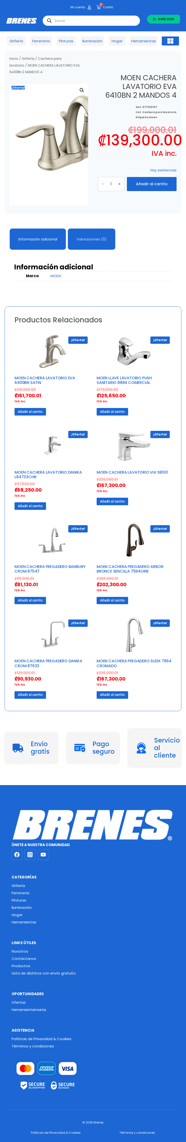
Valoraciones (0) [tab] (92, 239)
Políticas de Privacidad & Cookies (41, 1038)
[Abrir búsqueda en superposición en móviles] (91, 21)
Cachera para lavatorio (159, 107)
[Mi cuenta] (89, 7)
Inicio (13, 58)
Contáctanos (24, 958)
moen (153, 112)
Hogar (17, 914)
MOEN (55, 275)
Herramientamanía (29, 1009)
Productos (21, 965)
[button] (170, 41)
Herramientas (24, 922)
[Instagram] (30, 855)
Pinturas (19, 900)
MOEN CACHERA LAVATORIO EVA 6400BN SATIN (45, 380)
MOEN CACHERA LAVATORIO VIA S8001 (132, 472)
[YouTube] (43, 855)
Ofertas (19, 1002)
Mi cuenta (77, 7)
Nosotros (20, 951)
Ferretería (20, 892)
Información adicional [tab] (37, 239)
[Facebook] (17, 855)
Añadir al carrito (151, 184)
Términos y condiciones (33, 1046)
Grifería (28, 58)
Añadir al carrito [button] (30, 412)
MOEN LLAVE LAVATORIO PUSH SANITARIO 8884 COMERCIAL (124, 380)
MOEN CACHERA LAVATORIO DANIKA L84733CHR (48, 474)
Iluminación (22, 907)
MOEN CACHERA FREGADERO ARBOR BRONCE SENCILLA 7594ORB (130, 569)
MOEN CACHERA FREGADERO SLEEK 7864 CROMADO (134, 663)
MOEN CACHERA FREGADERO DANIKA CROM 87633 (48, 663)
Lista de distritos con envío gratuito (44, 973)
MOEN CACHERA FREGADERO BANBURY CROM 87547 (50, 569)
